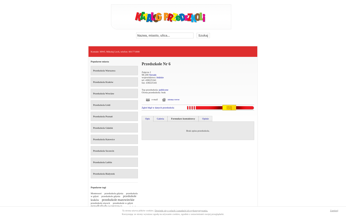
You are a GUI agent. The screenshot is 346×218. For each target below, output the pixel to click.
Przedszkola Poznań (103, 116)
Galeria (160, 118)
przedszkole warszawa (106, 206)
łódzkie (160, 77)
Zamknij (334, 210)
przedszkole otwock (100, 203)
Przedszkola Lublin (102, 162)
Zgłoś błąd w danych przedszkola (158, 107)
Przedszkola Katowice (104, 139)
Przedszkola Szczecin (103, 150)
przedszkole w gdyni (123, 203)
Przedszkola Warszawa (104, 70)
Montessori (96, 193)
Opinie (205, 118)
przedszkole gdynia (111, 196)
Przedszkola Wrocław (103, 93)
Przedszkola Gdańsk (103, 128)
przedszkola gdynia (113, 193)
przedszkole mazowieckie (118, 199)
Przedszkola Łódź (102, 105)
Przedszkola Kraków (103, 82)
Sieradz (152, 74)
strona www (173, 99)
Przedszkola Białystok (104, 173)
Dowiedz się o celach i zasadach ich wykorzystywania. (181, 210)
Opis (147, 118)
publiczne (163, 89)
